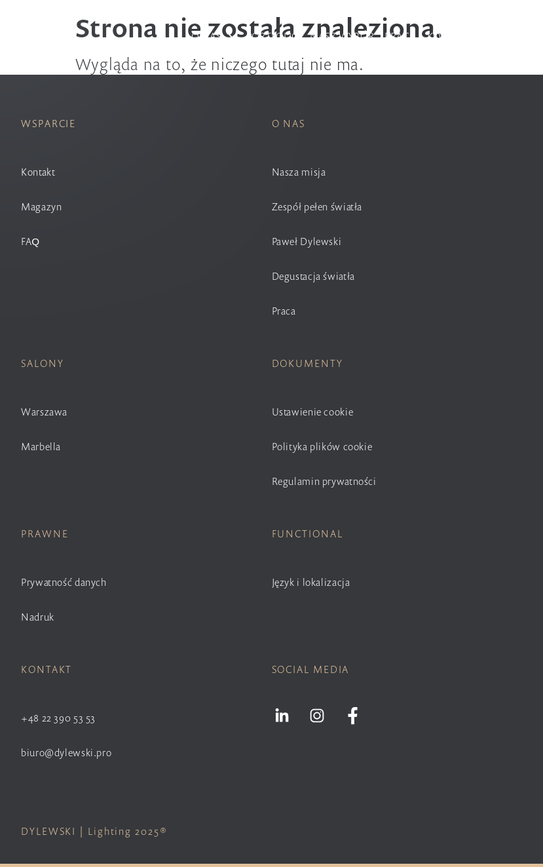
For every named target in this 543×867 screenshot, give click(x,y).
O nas (213, 36)
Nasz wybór (342, 36)
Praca (400, 36)
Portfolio (273, 36)
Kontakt (449, 36)
